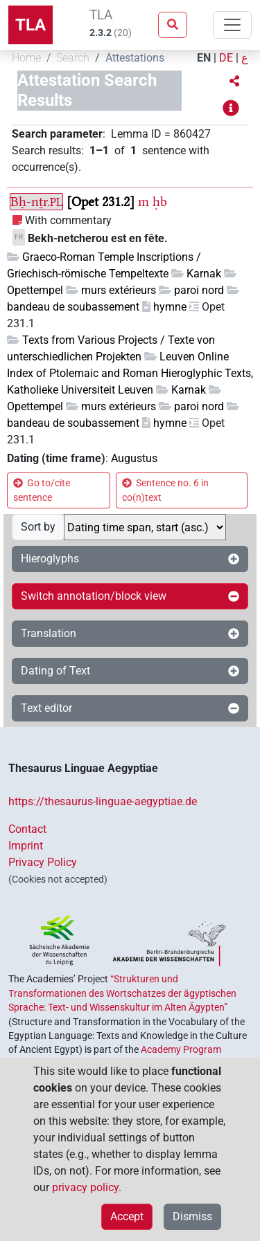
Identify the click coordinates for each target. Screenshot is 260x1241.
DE (226, 57)
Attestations (134, 57)
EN (204, 57)
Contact (27, 829)
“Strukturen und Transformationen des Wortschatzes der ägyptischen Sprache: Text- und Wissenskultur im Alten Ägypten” (122, 993)
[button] (234, 81)
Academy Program (181, 1049)
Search (72, 57)
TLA (30, 25)
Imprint (25, 845)
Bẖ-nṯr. (36, 202)
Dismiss (192, 1216)
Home (26, 57)
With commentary (68, 220)
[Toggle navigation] (232, 25)
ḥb (160, 202)
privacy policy (85, 1187)
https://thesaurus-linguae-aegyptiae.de (102, 801)
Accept (127, 1216)
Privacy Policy (42, 862)
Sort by (38, 526)
